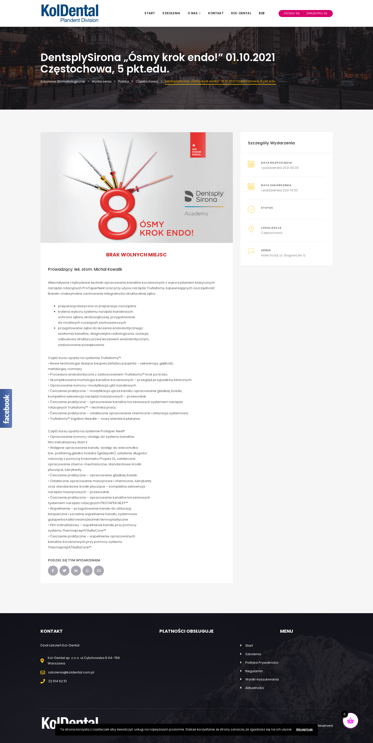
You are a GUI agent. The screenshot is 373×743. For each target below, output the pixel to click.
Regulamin (254, 671)
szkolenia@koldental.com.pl (71, 672)
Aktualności (254, 687)
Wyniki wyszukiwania (262, 679)
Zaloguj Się (292, 13)
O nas (194, 13)
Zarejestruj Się (316, 13)
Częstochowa (271, 233)
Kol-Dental (241, 13)
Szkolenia (171, 13)
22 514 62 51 (57, 681)
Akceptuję (304, 729)
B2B (262, 13)
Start (149, 13)
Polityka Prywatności (261, 662)
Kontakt (215, 13)
